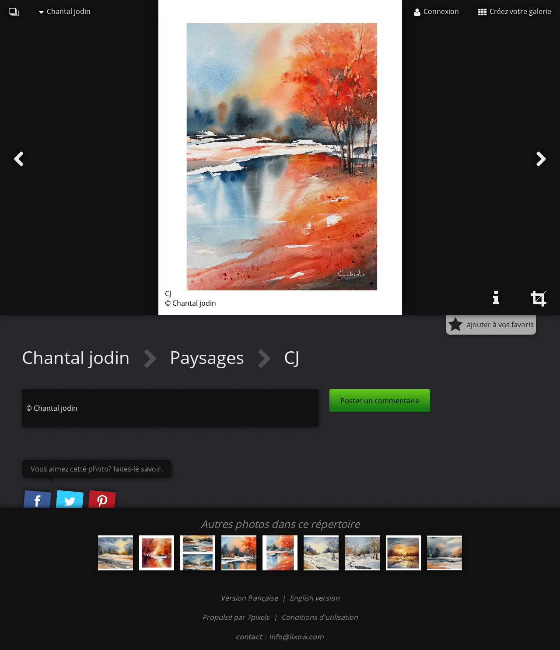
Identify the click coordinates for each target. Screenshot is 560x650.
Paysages (209, 357)
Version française (250, 598)
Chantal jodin (65, 11)
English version (315, 598)
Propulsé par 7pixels (236, 617)
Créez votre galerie (514, 11)
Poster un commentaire (379, 400)
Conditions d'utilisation (319, 617)
